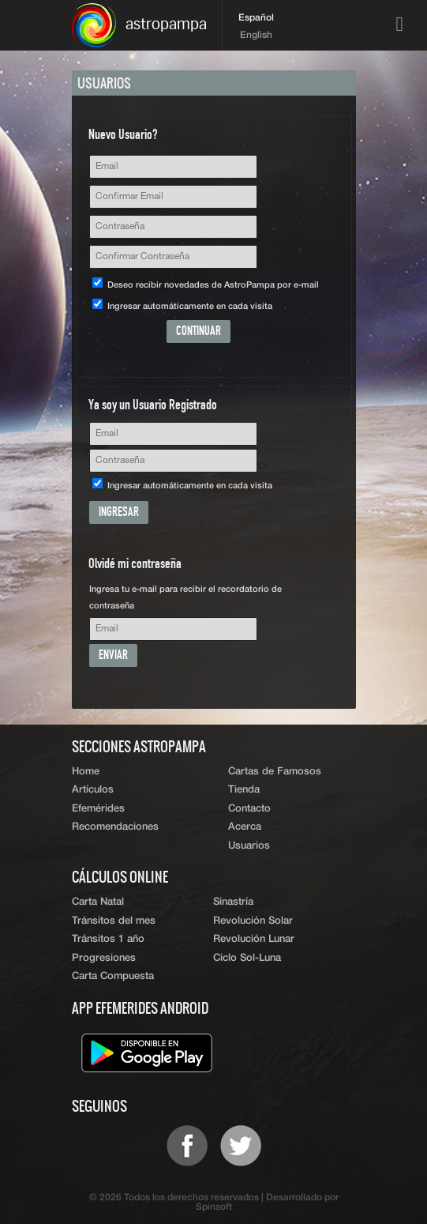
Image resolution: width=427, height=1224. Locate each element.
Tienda (244, 790)
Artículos (93, 790)
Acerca (244, 827)
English (256, 35)
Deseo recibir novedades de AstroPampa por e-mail (205, 285)
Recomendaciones (115, 827)
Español (256, 18)
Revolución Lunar (253, 939)
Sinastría (233, 902)
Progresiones (104, 958)
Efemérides (98, 809)
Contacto (249, 809)
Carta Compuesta (113, 976)
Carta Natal (98, 902)
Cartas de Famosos (274, 771)
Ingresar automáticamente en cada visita (182, 306)
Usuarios (249, 846)
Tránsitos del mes (113, 921)
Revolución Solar (253, 921)
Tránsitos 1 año (108, 939)
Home (85, 771)
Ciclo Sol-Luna (247, 958)
